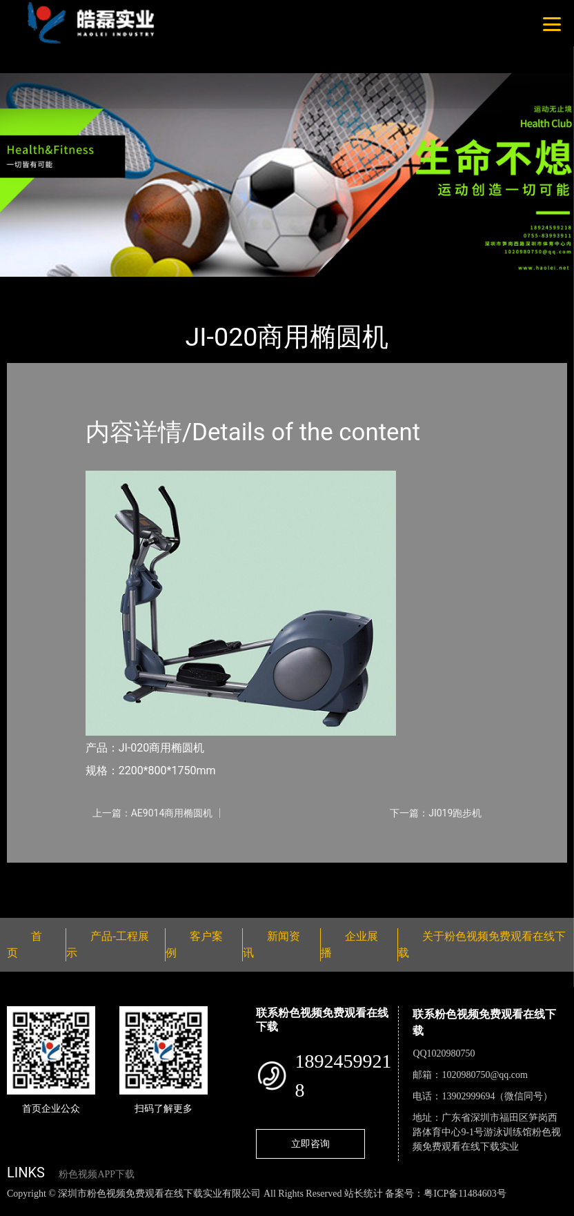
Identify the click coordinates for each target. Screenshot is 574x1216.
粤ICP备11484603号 (465, 1193)
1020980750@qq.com (485, 1075)
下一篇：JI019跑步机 (436, 813)
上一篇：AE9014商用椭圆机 (152, 813)
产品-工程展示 (89, 286)
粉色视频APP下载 (97, 1174)
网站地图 (20, 1208)
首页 (31, 286)
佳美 (148, 286)
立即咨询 (310, 1143)
